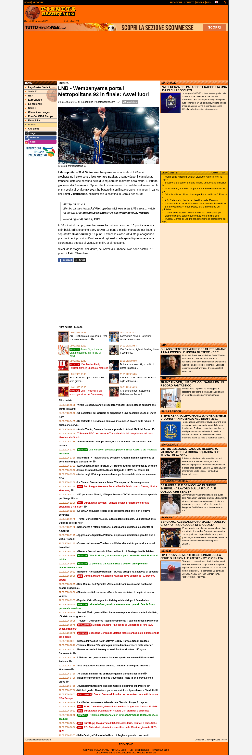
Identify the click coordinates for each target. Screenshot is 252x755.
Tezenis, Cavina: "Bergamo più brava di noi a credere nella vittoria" (115, 645)
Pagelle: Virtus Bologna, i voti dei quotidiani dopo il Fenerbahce (113, 600)
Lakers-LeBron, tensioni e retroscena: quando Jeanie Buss (195, 203)
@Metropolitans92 (105, 208)
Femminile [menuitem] (32, 120)
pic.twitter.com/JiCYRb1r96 (131, 212)
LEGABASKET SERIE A (174, 481)
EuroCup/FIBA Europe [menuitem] (39, 116)
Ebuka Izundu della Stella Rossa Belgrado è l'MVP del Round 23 (113, 470)
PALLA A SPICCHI (171, 411)
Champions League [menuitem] (37, 112)
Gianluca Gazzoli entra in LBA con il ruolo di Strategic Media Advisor (116, 551)
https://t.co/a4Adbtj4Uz (98, 212)
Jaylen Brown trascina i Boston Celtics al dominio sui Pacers (111, 686)
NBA (164, 345)
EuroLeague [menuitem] (33, 99)
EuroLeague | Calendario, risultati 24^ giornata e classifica (113, 710)
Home (28, 83)
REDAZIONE (126, 744)
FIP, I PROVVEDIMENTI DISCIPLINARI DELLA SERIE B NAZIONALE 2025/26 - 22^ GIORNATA (191, 556)
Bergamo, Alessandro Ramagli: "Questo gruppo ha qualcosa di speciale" (118, 571)
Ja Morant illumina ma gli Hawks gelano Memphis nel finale (110, 673)
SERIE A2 (166, 517)
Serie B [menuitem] (30, 108)
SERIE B (166, 550)
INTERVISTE (168, 378)
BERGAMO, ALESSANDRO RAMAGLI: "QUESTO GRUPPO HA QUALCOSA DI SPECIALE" (193, 523)
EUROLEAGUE (169, 444)
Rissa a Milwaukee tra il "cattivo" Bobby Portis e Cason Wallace (113, 641)
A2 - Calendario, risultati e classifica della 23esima (191, 200)
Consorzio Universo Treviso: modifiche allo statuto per (193, 212)
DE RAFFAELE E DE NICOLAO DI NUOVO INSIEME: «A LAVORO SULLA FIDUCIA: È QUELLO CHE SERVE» (188, 488)
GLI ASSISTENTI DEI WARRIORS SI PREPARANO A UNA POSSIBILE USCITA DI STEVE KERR (193, 350)
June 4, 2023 (92, 219)
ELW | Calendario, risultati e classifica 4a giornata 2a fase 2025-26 (117, 706)
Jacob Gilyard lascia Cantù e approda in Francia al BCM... (85, 353)
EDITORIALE (168, 83)
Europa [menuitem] (30, 124)
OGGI (214, 172)
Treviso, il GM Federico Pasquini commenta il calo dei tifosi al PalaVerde (117, 620)
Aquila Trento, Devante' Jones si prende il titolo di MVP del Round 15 (116, 429)
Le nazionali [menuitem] (33, 104)
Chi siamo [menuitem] (32, 128)
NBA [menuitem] (29, 95)
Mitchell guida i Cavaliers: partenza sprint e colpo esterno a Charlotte (116, 690)
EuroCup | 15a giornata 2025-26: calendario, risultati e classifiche (117, 723)
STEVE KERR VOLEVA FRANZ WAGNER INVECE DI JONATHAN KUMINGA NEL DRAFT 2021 (193, 417)
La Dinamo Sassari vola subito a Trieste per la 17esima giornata (113, 482)
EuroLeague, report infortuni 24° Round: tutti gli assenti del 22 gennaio (117, 465)
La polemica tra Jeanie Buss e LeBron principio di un (192, 215)
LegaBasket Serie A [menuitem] (37, 87)
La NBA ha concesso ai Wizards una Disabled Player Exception (112, 702)
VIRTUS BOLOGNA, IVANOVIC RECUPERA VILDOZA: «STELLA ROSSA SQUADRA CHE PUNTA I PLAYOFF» (190, 452)
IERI (224, 172)
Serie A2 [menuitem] (31, 91)
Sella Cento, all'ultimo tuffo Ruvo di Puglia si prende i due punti (113, 735)
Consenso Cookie (203, 739)
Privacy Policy (220, 739)
